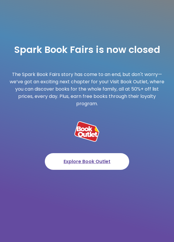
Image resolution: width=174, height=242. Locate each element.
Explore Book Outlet (87, 161)
